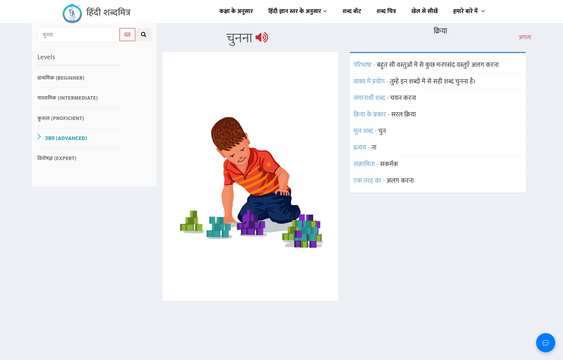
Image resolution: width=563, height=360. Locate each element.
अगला (524, 37)
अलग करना (400, 180)
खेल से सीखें (424, 11)
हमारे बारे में (469, 11)
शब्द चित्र (386, 11)
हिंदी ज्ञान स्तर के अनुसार (298, 11)
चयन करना (403, 98)
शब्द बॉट (352, 11)
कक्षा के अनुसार (236, 11)
